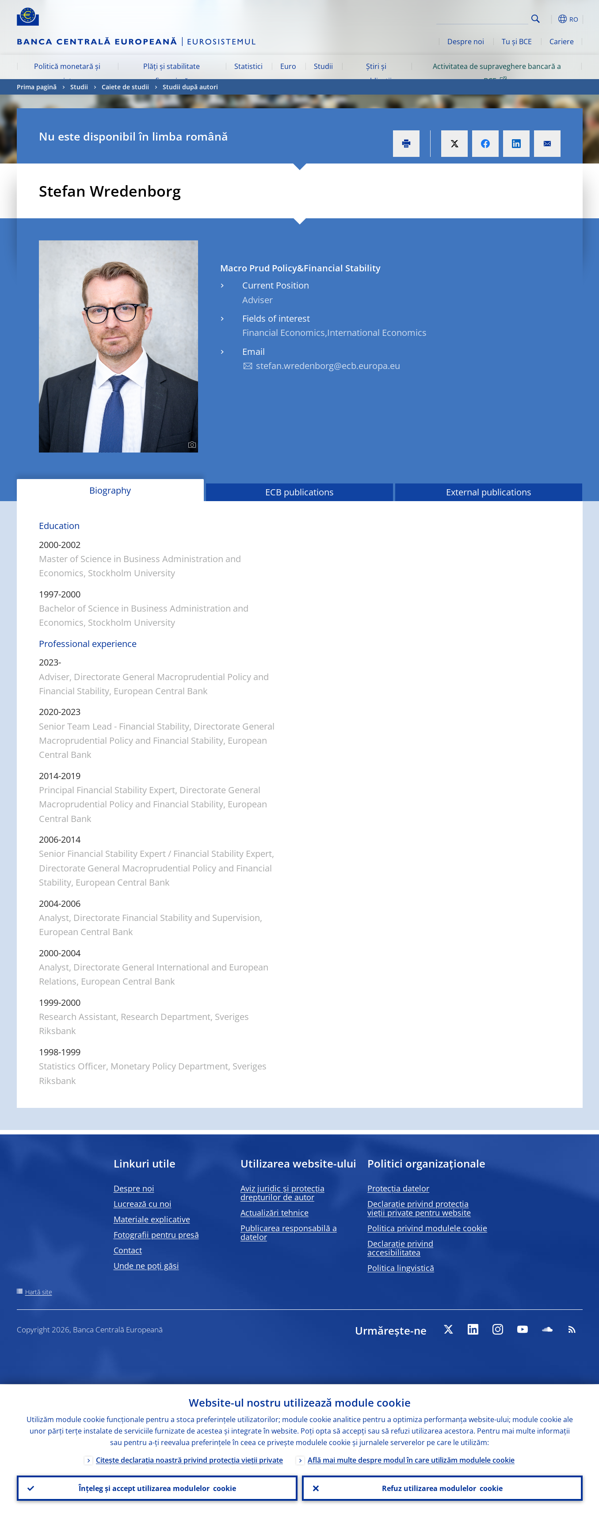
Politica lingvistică (400, 1268)
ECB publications (299, 492)
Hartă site (38, 1292)
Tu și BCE (517, 41)
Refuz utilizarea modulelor (442, 1488)
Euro (288, 66)
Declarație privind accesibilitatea (400, 1248)
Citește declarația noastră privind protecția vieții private (189, 1460)
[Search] (484, 17)
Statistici (248, 66)
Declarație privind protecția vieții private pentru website (419, 1208)
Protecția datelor (398, 1188)
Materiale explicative (152, 1219)
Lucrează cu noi (143, 1203)
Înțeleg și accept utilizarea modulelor (157, 1488)
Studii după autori (190, 87)
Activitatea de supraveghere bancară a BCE (497, 73)
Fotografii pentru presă (156, 1234)
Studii (323, 66)
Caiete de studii (125, 87)
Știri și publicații (376, 73)
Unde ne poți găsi (146, 1265)
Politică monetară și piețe (67, 73)
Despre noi (465, 41)
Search (535, 19)
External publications (488, 492)
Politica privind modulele (427, 1228)
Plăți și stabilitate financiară (171, 73)
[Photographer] (191, 445)
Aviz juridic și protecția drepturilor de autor (282, 1192)
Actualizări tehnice (274, 1212)
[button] (552, 19)
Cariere (561, 41)
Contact (128, 1250)
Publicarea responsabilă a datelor (288, 1232)
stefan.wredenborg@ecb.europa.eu (328, 366)
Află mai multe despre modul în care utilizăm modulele (411, 1460)
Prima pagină (37, 87)
